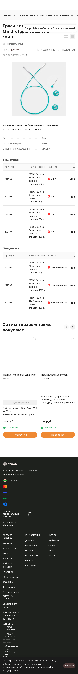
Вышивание (9, 548)
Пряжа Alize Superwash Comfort (54, 376)
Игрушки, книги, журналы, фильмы (11, 595)
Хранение (8, 581)
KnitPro (15, 50)
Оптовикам (31, 555)
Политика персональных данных (11, 513)
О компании (31, 545)
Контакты (30, 565)
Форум (51, 545)
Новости (29, 550)
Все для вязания (26, 15)
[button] (66, 327)
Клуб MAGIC (54, 540)
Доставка (30, 540)
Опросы (52, 550)
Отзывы (29, 560)
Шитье (6, 553)
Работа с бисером (7, 565)
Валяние (7, 558)
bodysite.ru (10, 525)
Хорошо (69, 665)
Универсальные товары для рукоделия (11, 615)
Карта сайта (29, 514)
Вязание (7, 543)
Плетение (8, 571)
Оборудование (11, 576)
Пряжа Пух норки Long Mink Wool (19, 376)
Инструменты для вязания (54, 15)
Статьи (52, 555)
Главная (7, 15)
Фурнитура (9, 586)
